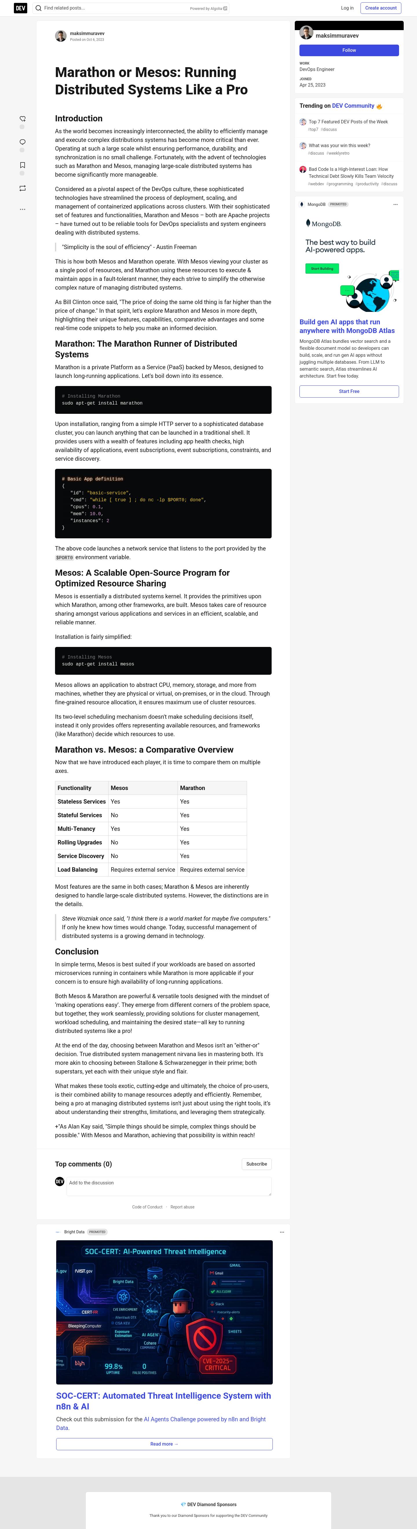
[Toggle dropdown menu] (282, 1232)
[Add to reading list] (22, 168)
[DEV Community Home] (20, 8)
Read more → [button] (165, 1444)
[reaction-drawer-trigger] (22, 122)
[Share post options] (22, 209)
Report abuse (183, 1207)
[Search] (38, 8)
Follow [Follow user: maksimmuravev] (349, 50)
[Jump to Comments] (22, 145)
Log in (347, 8)
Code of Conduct (147, 1207)
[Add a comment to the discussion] (169, 1186)
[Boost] (22, 188)
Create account (381, 8)
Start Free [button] (349, 391)
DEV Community (353, 105)
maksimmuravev (87, 33)
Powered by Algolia (208, 8)
